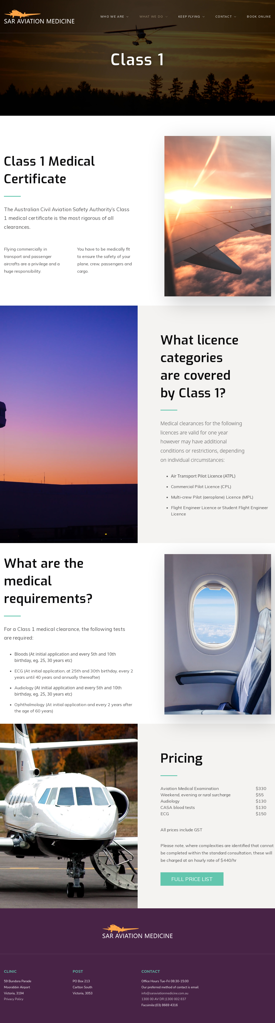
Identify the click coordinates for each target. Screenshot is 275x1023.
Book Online (259, 16)
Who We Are (112, 16)
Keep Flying (189, 16)
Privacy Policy (13, 999)
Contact (223, 16)
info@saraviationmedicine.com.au (165, 993)
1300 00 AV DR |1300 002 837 (164, 999)
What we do (151, 16)
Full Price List (192, 879)
